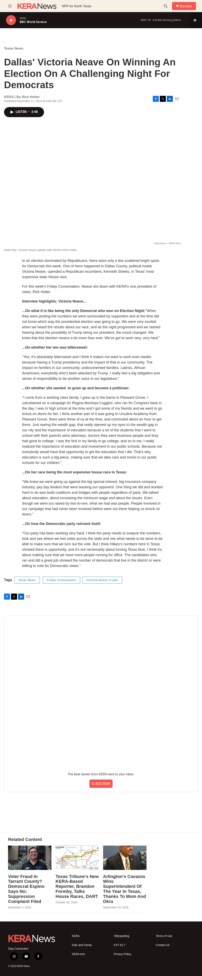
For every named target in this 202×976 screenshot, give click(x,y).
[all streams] (196, 20)
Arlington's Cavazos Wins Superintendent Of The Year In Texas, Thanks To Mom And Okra (124, 889)
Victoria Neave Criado (102, 580)
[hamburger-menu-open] (10, 6)
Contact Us (163, 945)
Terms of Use (164, 936)
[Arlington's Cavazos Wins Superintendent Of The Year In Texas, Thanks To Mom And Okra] (125, 858)
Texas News (13, 48)
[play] (11, 20)
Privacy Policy (122, 954)
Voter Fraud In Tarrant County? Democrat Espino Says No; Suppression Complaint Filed (26, 889)
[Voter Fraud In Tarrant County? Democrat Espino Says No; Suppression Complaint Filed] (29, 858)
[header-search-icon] (165, 6)
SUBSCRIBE (101, 783)
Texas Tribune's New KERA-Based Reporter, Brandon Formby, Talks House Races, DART (77, 886)
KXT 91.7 (119, 945)
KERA (76, 936)
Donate (185, 6)
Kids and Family (82, 945)
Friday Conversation (61, 580)
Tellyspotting (121, 936)
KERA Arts (78, 954)
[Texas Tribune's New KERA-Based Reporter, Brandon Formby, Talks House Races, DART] (77, 858)
